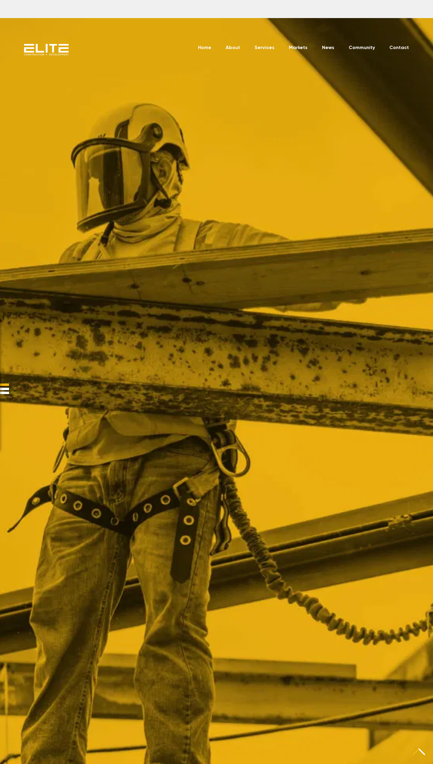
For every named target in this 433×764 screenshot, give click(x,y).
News (328, 47)
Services (264, 47)
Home (204, 47)
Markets (298, 47)
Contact (399, 47)
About (233, 47)
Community (362, 47)
